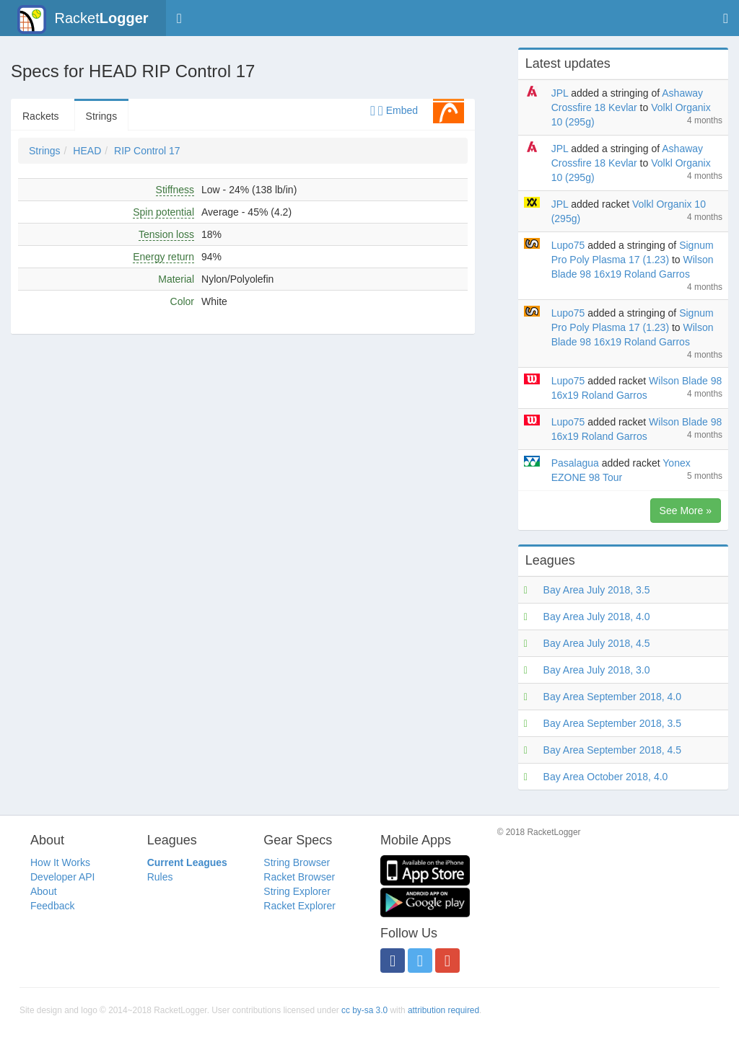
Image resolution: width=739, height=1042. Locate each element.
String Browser (296, 862)
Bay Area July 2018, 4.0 (596, 616)
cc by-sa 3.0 (364, 1010)
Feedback (52, 905)
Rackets (40, 116)
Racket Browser (299, 877)
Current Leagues (187, 862)
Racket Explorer (299, 905)
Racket (82, 19)
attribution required (443, 1010)
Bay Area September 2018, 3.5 (612, 723)
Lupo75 (568, 245)
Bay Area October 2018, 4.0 (605, 776)
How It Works (60, 862)
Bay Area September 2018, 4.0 (612, 696)
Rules (160, 877)
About (43, 891)
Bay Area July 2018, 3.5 (596, 590)
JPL (560, 93)
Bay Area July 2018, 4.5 (596, 643)
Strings (102, 116)
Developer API (62, 877)
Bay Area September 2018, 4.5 (612, 750)
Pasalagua (575, 463)
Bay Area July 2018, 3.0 (596, 670)
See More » (686, 510)
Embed (394, 110)
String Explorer (297, 891)
